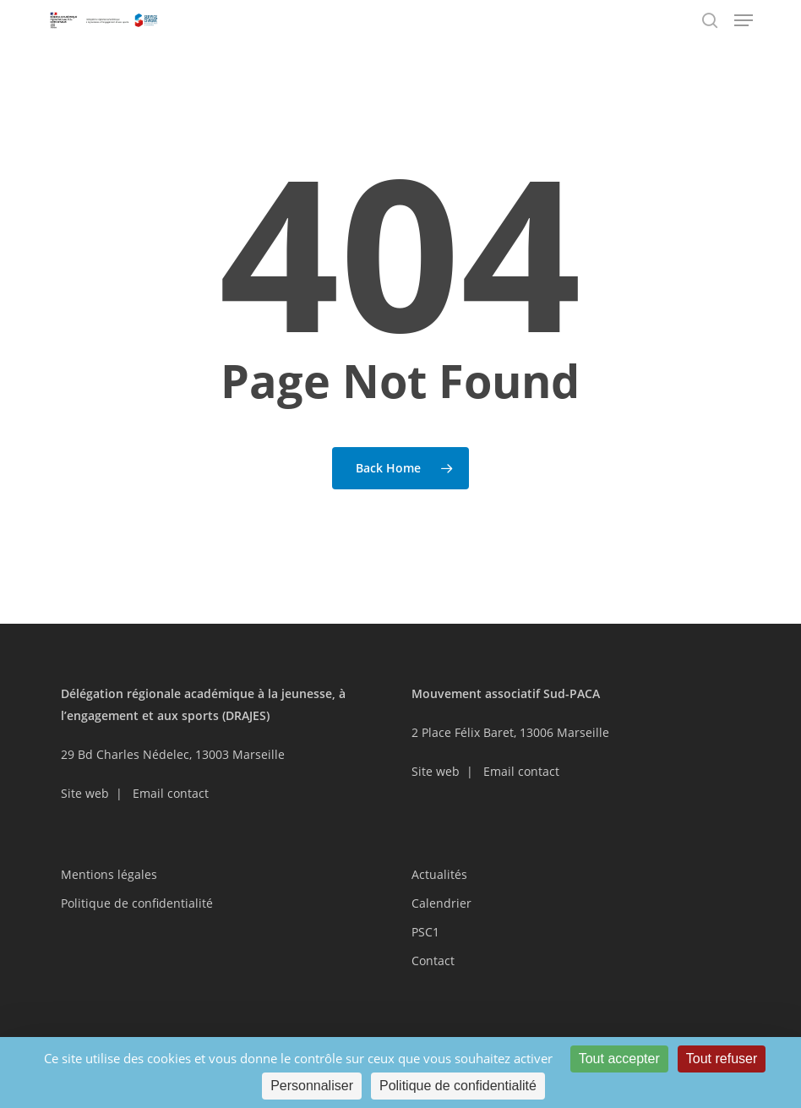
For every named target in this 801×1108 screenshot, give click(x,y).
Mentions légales (109, 874)
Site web (85, 793)
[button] (743, 20)
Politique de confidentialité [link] (458, 1085)
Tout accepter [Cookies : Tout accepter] (619, 1058)
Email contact (171, 793)
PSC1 (425, 932)
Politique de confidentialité (137, 903)
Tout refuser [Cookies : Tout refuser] (721, 1058)
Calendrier (441, 903)
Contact (433, 960)
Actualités (439, 874)
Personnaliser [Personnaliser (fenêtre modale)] (311, 1085)
